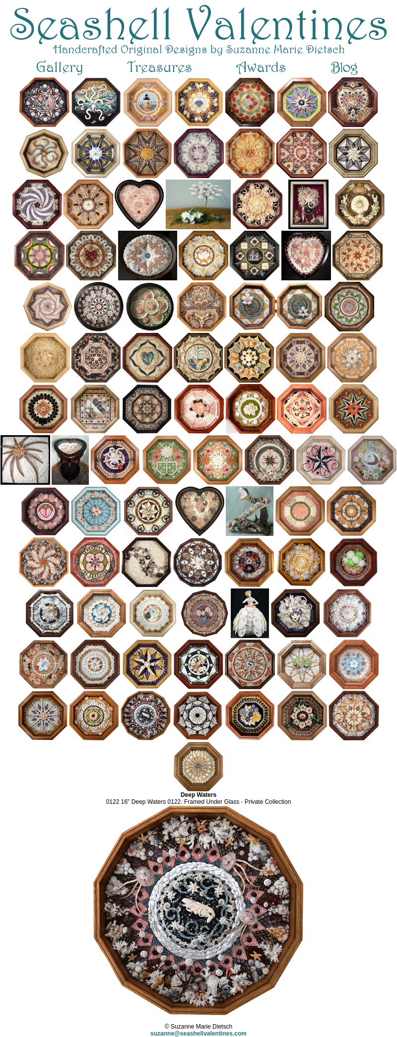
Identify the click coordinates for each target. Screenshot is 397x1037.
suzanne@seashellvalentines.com (198, 1033)
